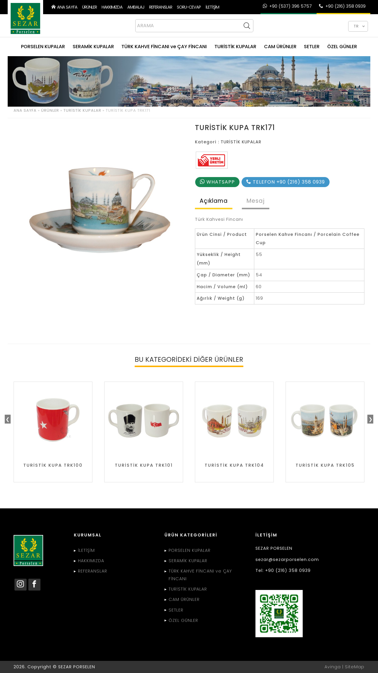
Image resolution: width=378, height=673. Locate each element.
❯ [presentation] (370, 419)
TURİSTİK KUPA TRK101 (144, 465)
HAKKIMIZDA (112, 7)
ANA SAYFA (64, 7)
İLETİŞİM (212, 7)
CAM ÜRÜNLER (280, 46)
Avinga (333, 667)
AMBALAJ (135, 7)
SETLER (312, 46)
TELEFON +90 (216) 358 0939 (285, 182)
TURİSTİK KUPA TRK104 (234, 465)
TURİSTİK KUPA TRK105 (325, 465)
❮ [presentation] (7, 419)
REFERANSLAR (160, 7)
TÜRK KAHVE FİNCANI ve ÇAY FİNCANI (164, 46)
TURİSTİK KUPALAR (235, 46)
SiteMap (354, 667)
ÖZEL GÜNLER (342, 46)
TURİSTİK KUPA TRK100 (53, 465)
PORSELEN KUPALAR (43, 46)
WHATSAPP (217, 182)
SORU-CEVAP (189, 7)
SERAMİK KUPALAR (93, 46)
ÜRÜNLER (89, 7)
